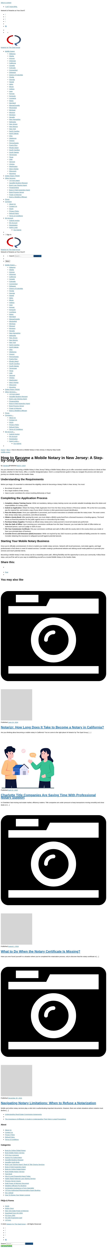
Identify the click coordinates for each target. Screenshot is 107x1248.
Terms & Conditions (12, 1139)
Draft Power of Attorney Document (17, 1183)
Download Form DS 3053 (14, 1213)
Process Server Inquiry (13, 1181)
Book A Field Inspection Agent (15, 1167)
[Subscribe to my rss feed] (5, 14)
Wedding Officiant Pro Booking (15, 1186)
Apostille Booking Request (14, 1160)
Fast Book (8, 1174)
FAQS (7, 1206)
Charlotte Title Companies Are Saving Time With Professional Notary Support (48, 796)
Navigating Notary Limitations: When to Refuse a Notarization (48, 1103)
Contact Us (9, 1132)
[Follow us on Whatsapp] (5, 21)
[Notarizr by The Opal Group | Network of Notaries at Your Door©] (14, 45)
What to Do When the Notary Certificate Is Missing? (40, 951)
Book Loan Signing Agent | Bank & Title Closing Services (24, 1164)
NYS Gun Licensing (12, 1155)
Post (6, 572)
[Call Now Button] (6, 1246)
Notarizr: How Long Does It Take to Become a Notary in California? (52, 727)
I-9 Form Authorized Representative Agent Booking (22, 1190)
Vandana (6, 465)
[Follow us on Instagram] (5, 19)
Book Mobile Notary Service (14, 1153)
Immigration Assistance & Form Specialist (19, 1188)
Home (3, 450)
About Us (8, 1130)
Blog (8, 450)
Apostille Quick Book (12, 1162)
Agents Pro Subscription (13, 1157)
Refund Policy (10, 1137)
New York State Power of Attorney (17, 1211)
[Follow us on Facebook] (5, 17)
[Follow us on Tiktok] (6, 26)
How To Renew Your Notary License (17, 1195)
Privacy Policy (10, 1135)
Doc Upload (9, 1193)
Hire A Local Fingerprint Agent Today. (18, 1176)
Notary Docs (9, 1208)
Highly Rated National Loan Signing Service (20, 1178)
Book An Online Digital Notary (15, 1150)
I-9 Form (8, 1220)
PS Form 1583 (10, 1215)
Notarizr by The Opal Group (16, 1224)
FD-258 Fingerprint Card (13, 1218)
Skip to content (6, 3)
